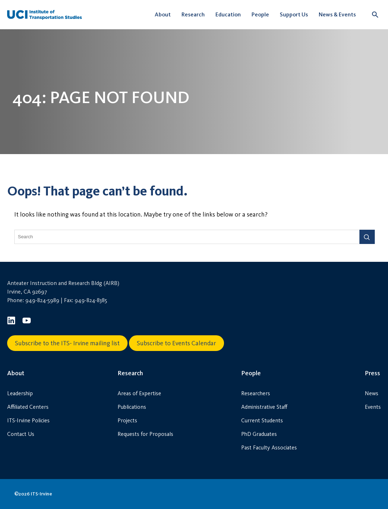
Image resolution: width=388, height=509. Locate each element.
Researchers (255, 393)
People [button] (260, 14)
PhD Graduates (259, 434)
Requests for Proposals (145, 434)
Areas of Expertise (139, 393)
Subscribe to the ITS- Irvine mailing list (67, 343)
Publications (132, 406)
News (371, 393)
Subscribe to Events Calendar (176, 343)
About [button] (163, 14)
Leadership (20, 393)
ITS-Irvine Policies (28, 420)
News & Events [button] (337, 14)
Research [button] (193, 14)
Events (373, 406)
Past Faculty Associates (269, 447)
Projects (127, 420)
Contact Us (20, 434)
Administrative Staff (264, 406)
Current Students (262, 420)
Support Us (294, 14)
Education (228, 14)
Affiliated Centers (28, 406)
